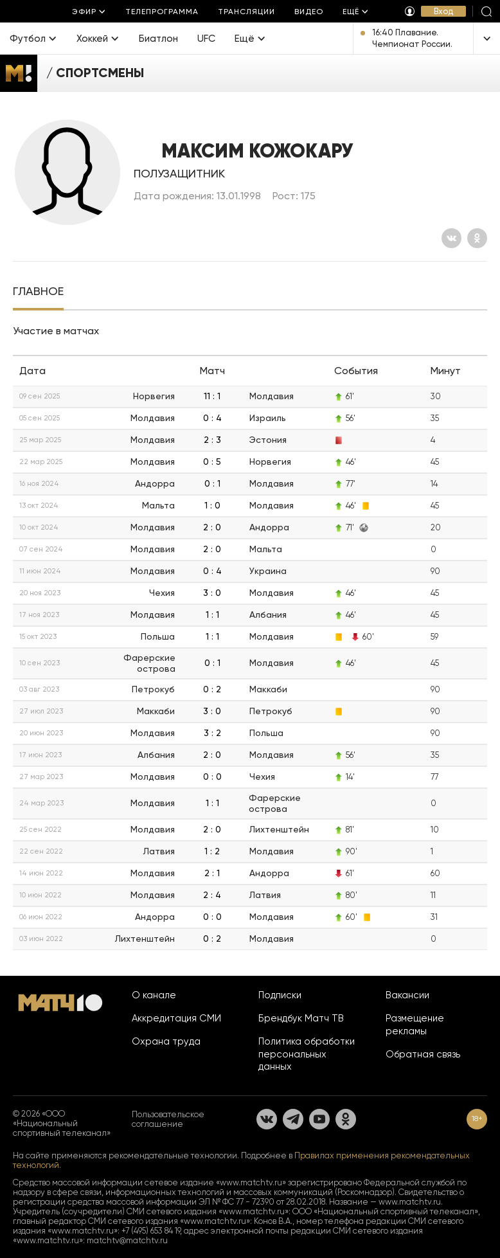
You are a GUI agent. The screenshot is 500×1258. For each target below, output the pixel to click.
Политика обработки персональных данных (306, 1054)
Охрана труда (166, 1041)
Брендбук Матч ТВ (301, 1018)
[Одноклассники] (477, 238)
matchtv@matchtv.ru (127, 1240)
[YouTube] (319, 1119)
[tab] (38, 292)
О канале (154, 995)
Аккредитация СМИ (176, 1018)
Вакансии (407, 995)
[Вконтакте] (451, 238)
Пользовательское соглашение (168, 1119)
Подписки (279, 995)
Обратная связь (423, 1054)
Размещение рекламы (415, 1024)
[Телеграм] (293, 1119)
